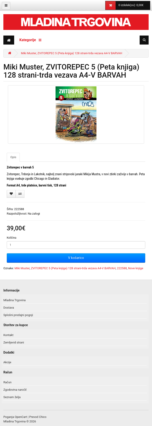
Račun (7, 382)
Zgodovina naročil (15, 389)
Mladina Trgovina (14, 300)
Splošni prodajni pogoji (18, 315)
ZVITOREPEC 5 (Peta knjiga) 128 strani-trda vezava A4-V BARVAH (73, 268)
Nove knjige (135, 268)
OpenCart (21, 417)
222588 (122, 268)
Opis (13, 157)
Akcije (7, 362)
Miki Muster (21, 268)
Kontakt (8, 335)
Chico (42, 417)
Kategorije (30, 40)
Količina (11, 237)
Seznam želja (12, 397)
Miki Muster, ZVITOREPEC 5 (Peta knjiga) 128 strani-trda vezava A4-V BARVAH (71, 53)
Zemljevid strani (13, 342)
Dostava (8, 307)
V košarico (76, 258)
